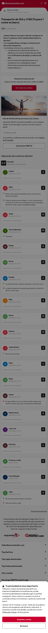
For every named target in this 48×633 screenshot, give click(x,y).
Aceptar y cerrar (24, 619)
